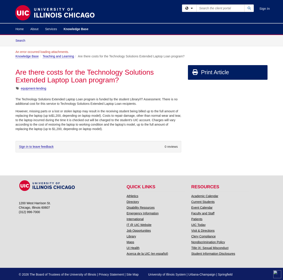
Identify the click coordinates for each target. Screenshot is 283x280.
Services (51, 29)
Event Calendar (202, 207)
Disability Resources (141, 207)
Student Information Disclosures (213, 253)
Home (19, 29)
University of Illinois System (167, 274)
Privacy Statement (111, 274)
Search (22, 40)
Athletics (132, 196)
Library (131, 236)
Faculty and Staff (202, 213)
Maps (130, 242)
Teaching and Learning (58, 56)
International (135, 219)
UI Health (133, 248)
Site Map (132, 274)
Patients (197, 219)
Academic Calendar (204, 196)
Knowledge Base (76, 29)
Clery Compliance (203, 236)
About (34, 29)
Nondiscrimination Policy (208, 242)
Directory (133, 202)
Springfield (225, 274)
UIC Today (198, 225)
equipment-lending (33, 88)
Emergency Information (143, 213)
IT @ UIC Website (139, 225)
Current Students (203, 202)
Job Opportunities (139, 230)
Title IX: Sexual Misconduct (209, 248)
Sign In (264, 8)
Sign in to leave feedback (36, 146)
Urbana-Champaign (201, 274)
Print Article (210, 72)
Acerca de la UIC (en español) (147, 253)
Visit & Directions (203, 230)
